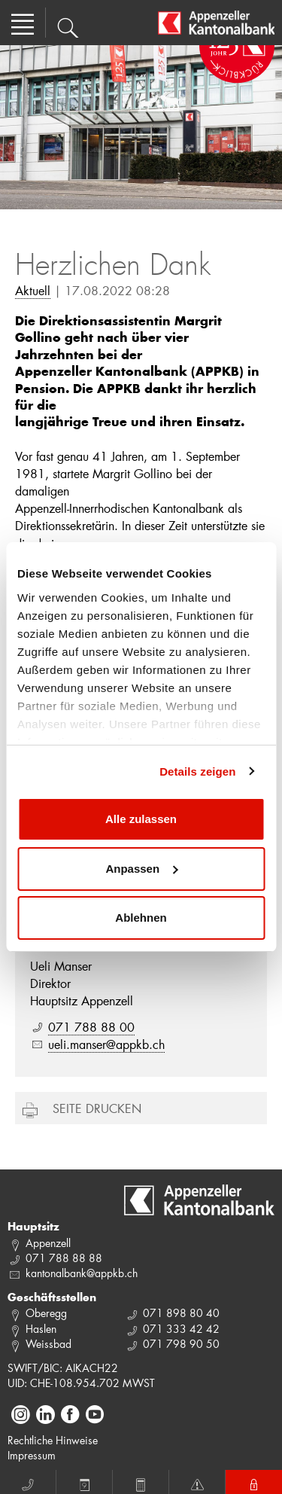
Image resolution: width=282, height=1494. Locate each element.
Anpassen (141, 868)
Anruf (28, 1482)
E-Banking (254, 1482)
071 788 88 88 (64, 1258)
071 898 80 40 (181, 1313)
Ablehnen (140, 917)
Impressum (32, 1455)
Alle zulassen (141, 819)
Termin (84, 1482)
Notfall (197, 1482)
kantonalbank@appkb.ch (82, 1273)
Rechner (140, 1482)
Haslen (41, 1329)
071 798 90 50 (181, 1344)
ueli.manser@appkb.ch (106, 1044)
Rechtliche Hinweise (53, 1440)
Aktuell (32, 290)
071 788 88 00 (91, 1027)
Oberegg (46, 1313)
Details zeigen (197, 771)
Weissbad (48, 1344)
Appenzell (48, 1243)
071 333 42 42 (181, 1329)
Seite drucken (97, 1108)
